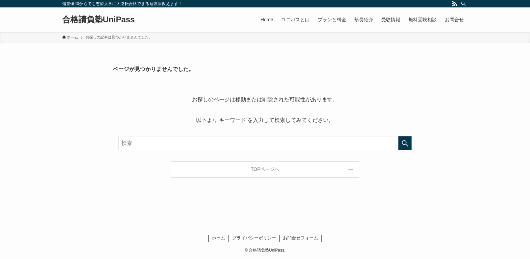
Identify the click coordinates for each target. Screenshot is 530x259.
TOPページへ (265, 169)
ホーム (218, 237)
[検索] (463, 3)
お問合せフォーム (300, 237)
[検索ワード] (265, 143)
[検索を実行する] (405, 143)
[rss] (454, 3)
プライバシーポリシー (254, 237)
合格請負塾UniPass (98, 20)
